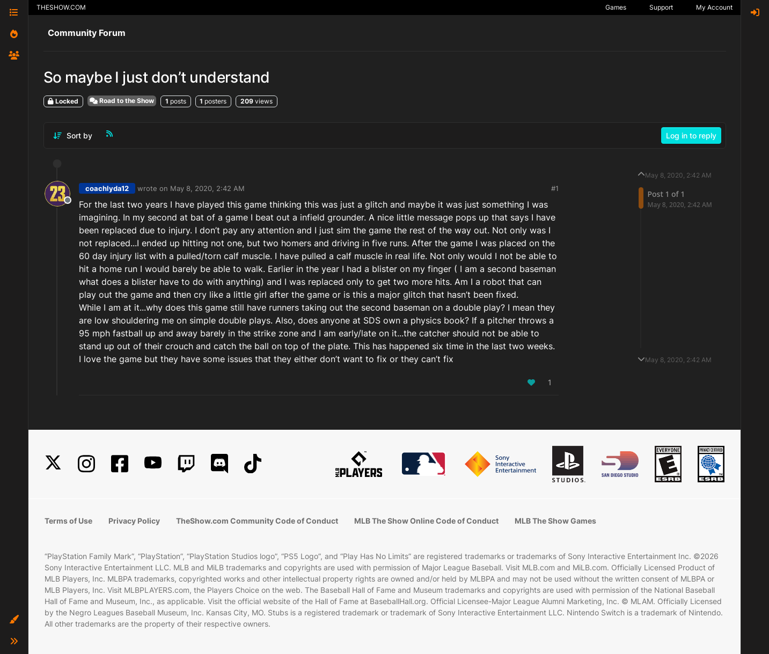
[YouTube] (153, 464)
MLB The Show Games (555, 520)
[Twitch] (186, 464)
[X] (53, 464)
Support (661, 7)
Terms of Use (68, 520)
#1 (555, 188)
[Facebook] (119, 464)
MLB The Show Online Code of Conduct (426, 520)
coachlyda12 (107, 188)
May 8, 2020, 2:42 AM (207, 188)
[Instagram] (86, 464)
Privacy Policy (134, 520)
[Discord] (219, 464)
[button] (14, 619)
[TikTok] (252, 464)
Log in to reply (691, 135)
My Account (714, 7)
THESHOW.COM (61, 7)
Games (615, 7)
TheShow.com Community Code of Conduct (257, 520)
